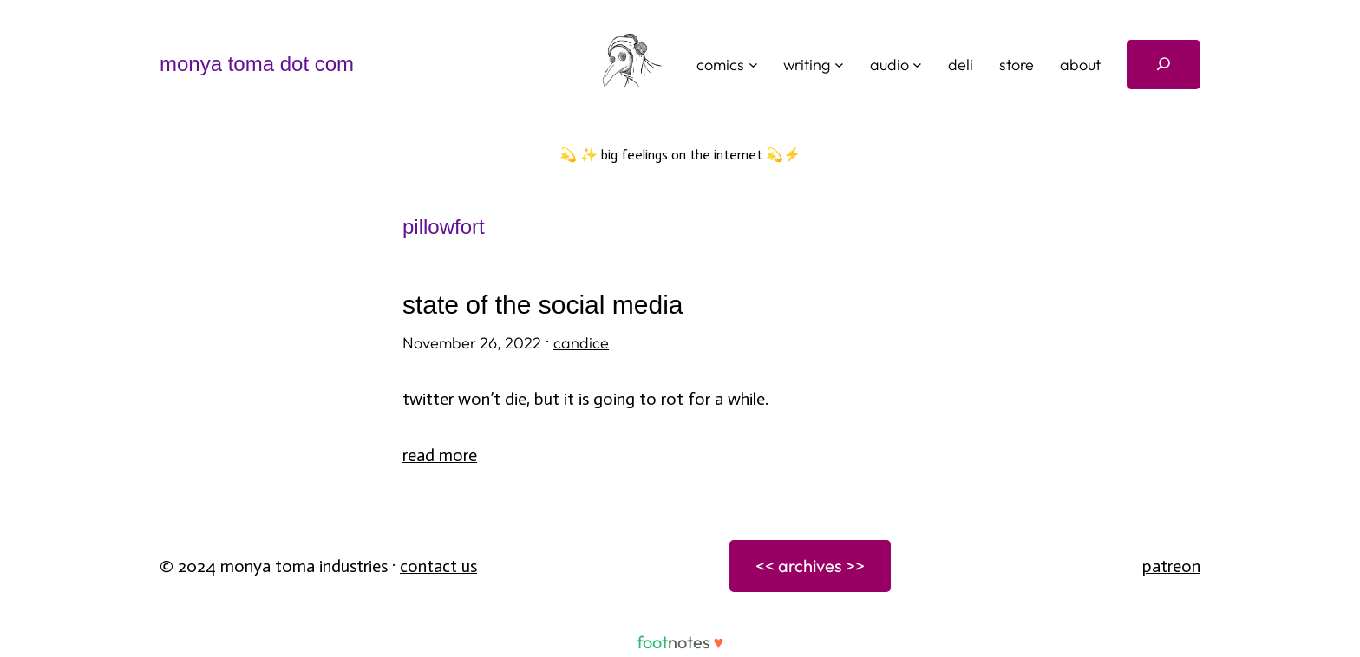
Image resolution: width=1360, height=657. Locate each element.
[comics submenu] (753, 64)
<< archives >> (810, 565)
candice (581, 343)
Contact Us (438, 566)
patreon (1171, 566)
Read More (439, 455)
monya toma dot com (257, 63)
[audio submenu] (917, 64)
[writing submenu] (839, 64)
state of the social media (542, 304)
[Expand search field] (1163, 64)
